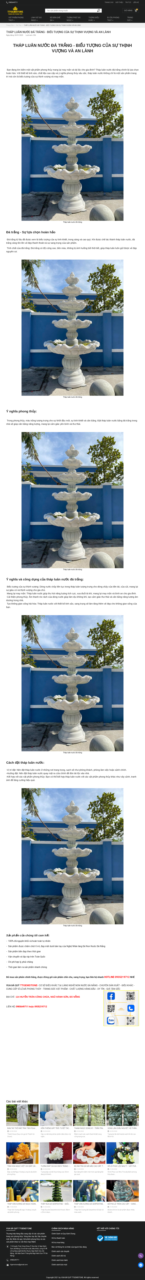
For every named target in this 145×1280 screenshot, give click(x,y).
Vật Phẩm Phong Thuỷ (16, 18)
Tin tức (128, 2)
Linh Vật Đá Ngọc (36, 18)
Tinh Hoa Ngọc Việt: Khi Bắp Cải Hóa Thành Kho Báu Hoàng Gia (35, 1166)
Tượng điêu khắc (94, 18)
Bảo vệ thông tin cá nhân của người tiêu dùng (69, 1247)
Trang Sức (130, 18)
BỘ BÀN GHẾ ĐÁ (55, 18)
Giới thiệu (119, 2)
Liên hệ (136, 2)
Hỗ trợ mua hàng (58, 1242)
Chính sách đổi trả (59, 1256)
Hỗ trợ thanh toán (58, 1238)
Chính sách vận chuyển (60, 1251)
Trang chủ (109, 2)
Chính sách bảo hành (60, 1260)
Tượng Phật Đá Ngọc (73, 18)
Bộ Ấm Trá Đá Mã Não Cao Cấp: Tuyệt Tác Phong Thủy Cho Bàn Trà (104, 1166)
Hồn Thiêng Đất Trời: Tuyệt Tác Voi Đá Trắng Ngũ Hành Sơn (68, 1128)
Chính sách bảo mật (59, 1265)
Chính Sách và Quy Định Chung (63, 1234)
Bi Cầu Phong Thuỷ (113, 18)
